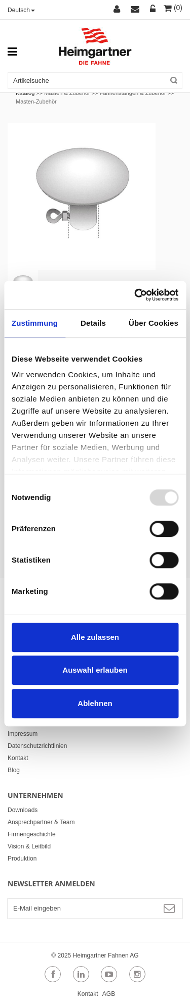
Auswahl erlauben (94, 670)
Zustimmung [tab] (35, 323)
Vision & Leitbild (29, 846)
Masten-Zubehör (36, 101)
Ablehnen (95, 703)
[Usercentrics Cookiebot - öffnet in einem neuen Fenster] (135, 294)
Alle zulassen (95, 637)
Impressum (22, 733)
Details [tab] (93, 323)
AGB (108, 993)
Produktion (22, 858)
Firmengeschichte (32, 834)
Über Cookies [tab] (153, 323)
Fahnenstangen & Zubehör (134, 93)
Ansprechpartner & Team (41, 822)
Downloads (22, 810)
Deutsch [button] (21, 10)
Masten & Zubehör (67, 93)
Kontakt (18, 758)
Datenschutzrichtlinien (37, 745)
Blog (14, 770)
